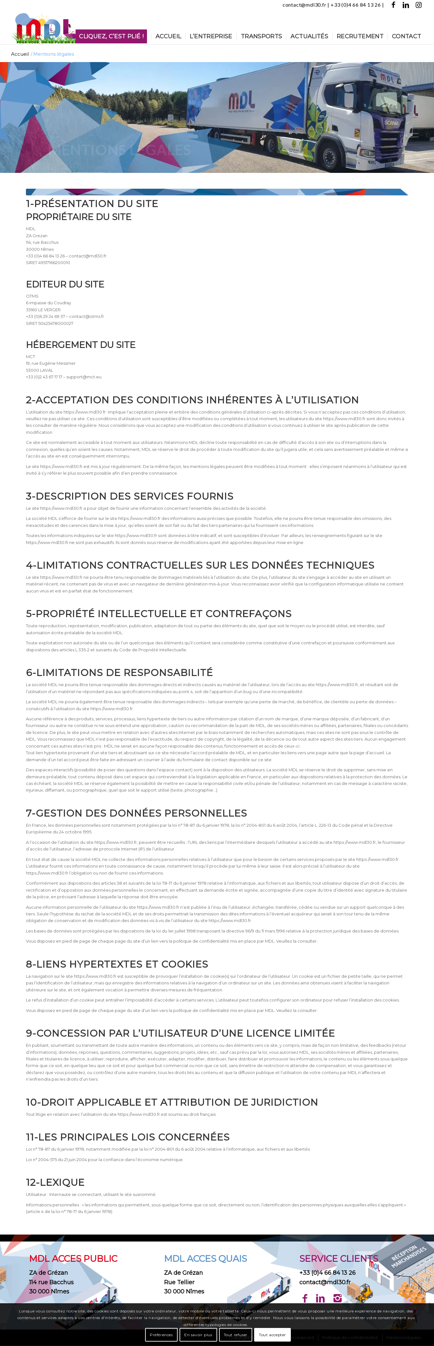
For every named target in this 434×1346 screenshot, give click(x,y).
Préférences (161, 1334)
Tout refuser (236, 1334)
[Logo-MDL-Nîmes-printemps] (45, 26)
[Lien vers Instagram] (419, 4)
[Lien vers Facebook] (393, 4)
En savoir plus (198, 1334)
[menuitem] (113, 36)
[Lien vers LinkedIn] (406, 4)
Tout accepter (272, 1334)
